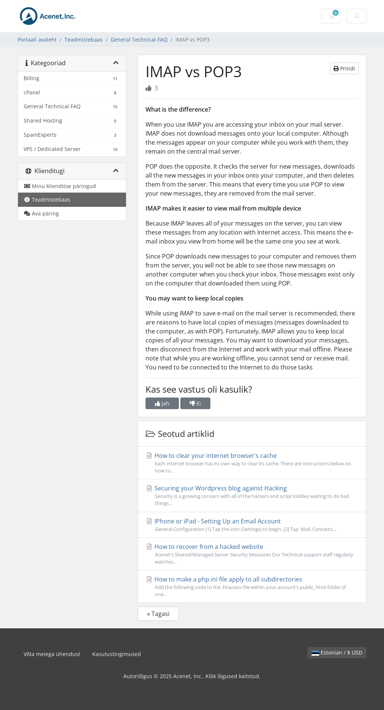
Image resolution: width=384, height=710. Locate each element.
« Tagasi (158, 614)
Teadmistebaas (83, 39)
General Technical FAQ (139, 39)
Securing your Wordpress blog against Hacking (252, 495)
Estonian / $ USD (337, 652)
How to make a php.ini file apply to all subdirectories (252, 586)
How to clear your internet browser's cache (252, 462)
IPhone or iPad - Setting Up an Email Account (252, 525)
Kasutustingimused (116, 654)
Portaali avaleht (37, 39)
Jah (162, 403)
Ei (195, 403)
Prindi (344, 68)
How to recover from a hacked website (252, 554)
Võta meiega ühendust (52, 654)
